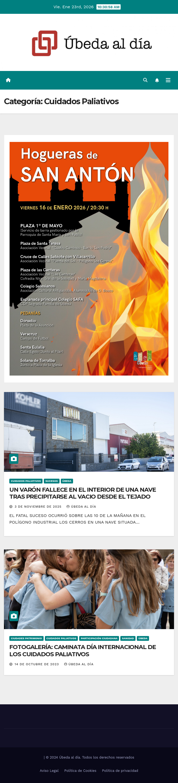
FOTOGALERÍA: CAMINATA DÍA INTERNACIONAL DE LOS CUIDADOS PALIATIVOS (82, 650)
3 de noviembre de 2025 (39, 506)
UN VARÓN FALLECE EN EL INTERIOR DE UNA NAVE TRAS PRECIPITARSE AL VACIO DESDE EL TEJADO (82, 493)
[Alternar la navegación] (168, 80)
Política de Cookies (80, 771)
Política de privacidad (120, 771)
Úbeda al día (81, 506)
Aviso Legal (49, 771)
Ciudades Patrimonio (26, 638)
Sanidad (128, 638)
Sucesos (51, 480)
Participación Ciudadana (99, 638)
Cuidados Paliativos (26, 480)
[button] (145, 80)
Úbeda (66, 480)
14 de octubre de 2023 (37, 664)
